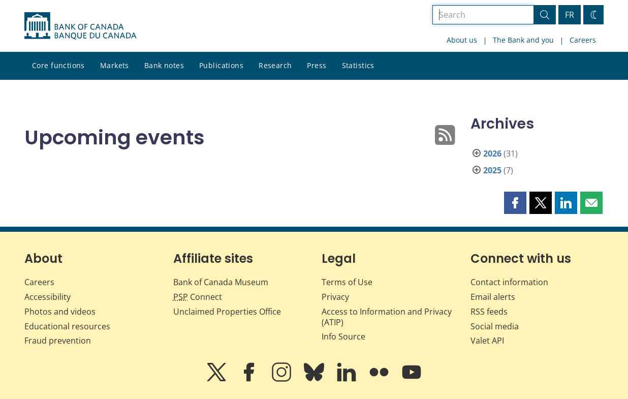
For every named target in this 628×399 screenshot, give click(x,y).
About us (462, 40)
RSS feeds (489, 311)
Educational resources (67, 326)
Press (316, 65)
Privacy (335, 296)
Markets (114, 65)
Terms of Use (347, 282)
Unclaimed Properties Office (227, 311)
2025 (492, 170)
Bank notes (164, 65)
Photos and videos (60, 311)
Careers (583, 40)
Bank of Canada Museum (220, 282)
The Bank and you (523, 40)
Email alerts (492, 296)
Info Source (343, 336)
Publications (221, 65)
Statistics (358, 65)
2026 (492, 153)
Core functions (58, 65)
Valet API (487, 340)
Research (275, 65)
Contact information (509, 282)
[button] (515, 203)
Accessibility (47, 296)
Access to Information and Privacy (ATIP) (387, 317)
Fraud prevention (57, 340)
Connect (197, 296)
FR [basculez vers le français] (569, 14)
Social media (494, 326)
